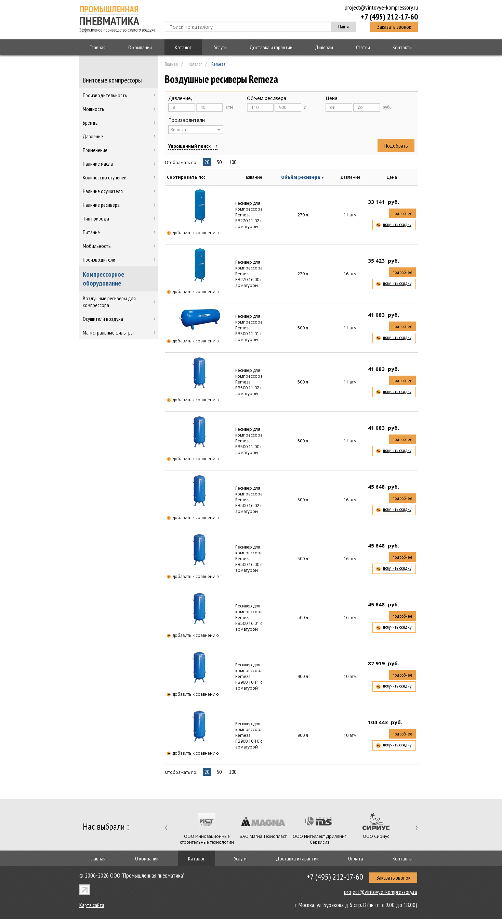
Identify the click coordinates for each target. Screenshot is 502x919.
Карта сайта (91, 905)
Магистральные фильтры (108, 332)
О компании (140, 47)
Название (252, 177)
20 (206, 162)
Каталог (183, 47)
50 (219, 162)
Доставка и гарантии (271, 47)
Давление (350, 177)
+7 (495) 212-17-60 (389, 16)
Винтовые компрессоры (112, 80)
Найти (343, 27)
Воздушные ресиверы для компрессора (109, 302)
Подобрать (396, 145)
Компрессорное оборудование (103, 279)
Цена (392, 177)
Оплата (355, 858)
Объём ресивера (302, 177)
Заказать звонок (394, 26)
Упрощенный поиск (189, 145)
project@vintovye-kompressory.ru (381, 7)
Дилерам (324, 47)
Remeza (178, 130)
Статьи (363, 47)
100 (232, 162)
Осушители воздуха (103, 318)
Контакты (402, 47)
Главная (98, 47)
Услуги (220, 47)
